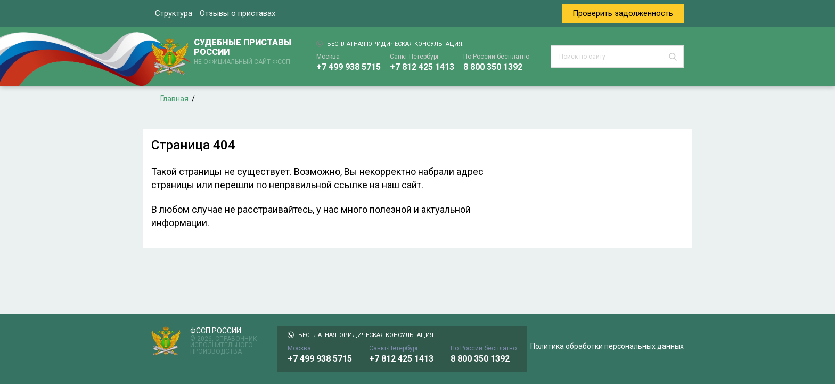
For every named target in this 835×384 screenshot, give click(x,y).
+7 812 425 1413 (422, 67)
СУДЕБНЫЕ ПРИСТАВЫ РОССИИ (244, 52)
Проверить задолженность (622, 13)
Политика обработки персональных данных (607, 346)
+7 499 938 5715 (348, 67)
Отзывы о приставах (237, 13)
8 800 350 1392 (492, 67)
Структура (173, 13)
